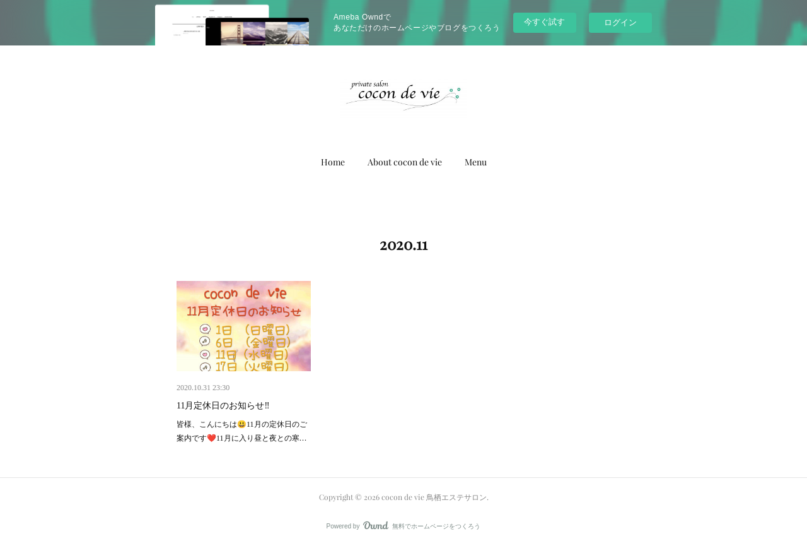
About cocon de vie (405, 162)
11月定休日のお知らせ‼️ (223, 405)
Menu (476, 162)
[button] (333, 162)
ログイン (620, 22)
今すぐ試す (544, 22)
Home (333, 162)
